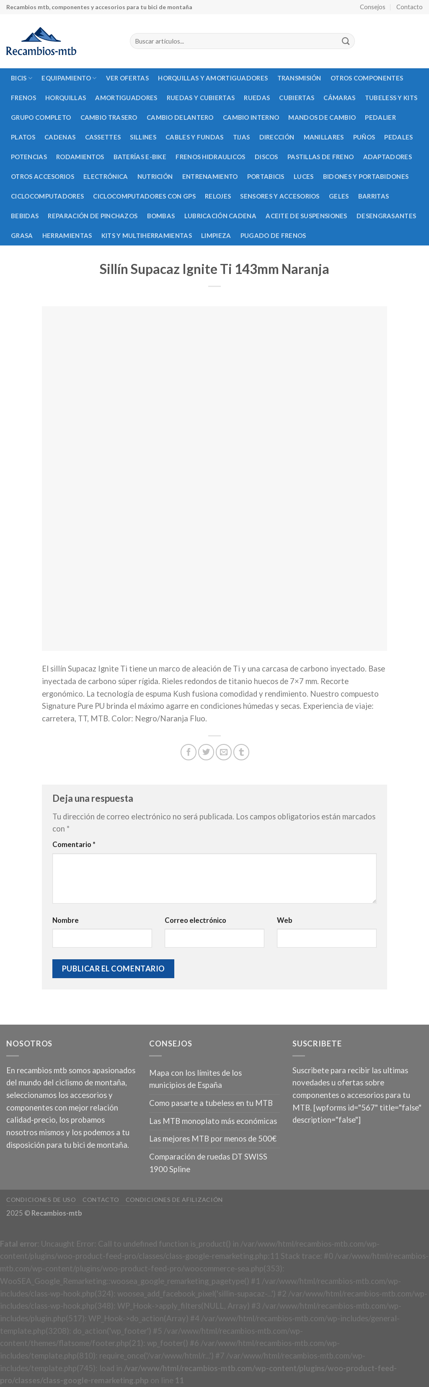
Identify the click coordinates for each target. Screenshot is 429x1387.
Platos (23, 137)
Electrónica (105, 176)
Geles (339, 196)
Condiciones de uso (41, 1199)
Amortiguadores (126, 97)
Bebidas (25, 216)
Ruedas (257, 97)
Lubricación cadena (220, 216)
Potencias (29, 156)
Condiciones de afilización (174, 1199)
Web (284, 920)
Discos (266, 156)
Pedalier (380, 117)
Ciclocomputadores (47, 196)
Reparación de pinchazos (92, 216)
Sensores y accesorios (279, 196)
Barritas (373, 196)
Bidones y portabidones (366, 176)
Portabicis (265, 176)
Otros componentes (367, 78)
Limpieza (216, 235)
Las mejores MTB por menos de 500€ (213, 1138)
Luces (304, 176)
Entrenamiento (210, 176)
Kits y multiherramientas (146, 235)
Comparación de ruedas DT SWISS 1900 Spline (208, 1163)
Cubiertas (296, 97)
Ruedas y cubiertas (201, 97)
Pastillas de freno (320, 156)
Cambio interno (251, 117)
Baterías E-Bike (140, 156)
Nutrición (155, 176)
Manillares (324, 137)
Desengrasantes (386, 216)
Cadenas (59, 137)
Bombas (161, 216)
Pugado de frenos (273, 235)
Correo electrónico (195, 920)
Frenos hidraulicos (210, 156)
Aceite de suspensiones (306, 216)
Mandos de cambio (322, 117)
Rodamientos (80, 156)
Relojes (218, 196)
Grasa (22, 235)
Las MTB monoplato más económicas (213, 1121)
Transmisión (299, 78)
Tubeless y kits (391, 97)
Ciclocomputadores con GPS (144, 196)
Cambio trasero (108, 117)
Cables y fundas (194, 137)
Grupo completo (41, 117)
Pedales (398, 137)
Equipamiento (68, 78)
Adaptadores (387, 156)
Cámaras (339, 97)
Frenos (23, 97)
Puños (364, 137)
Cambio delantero (180, 117)
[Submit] (345, 41)
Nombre (65, 920)
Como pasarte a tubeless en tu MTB (211, 1103)
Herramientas (67, 235)
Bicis (21, 78)
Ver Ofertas (127, 78)
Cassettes (103, 137)
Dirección (277, 137)
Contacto (409, 6)
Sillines (143, 137)
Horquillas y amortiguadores (213, 78)
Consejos (372, 6)
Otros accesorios (42, 176)
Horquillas (65, 97)
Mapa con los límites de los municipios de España (195, 1079)
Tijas (241, 137)
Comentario (74, 844)
